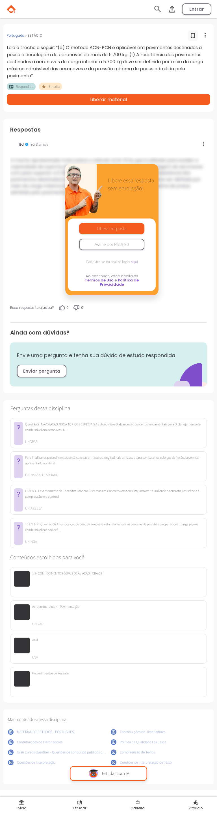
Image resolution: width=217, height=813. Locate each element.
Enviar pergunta (41, 371)
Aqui (134, 262)
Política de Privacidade (119, 282)
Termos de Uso (99, 280)
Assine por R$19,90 (112, 244)
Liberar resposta (112, 229)
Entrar (196, 9)
